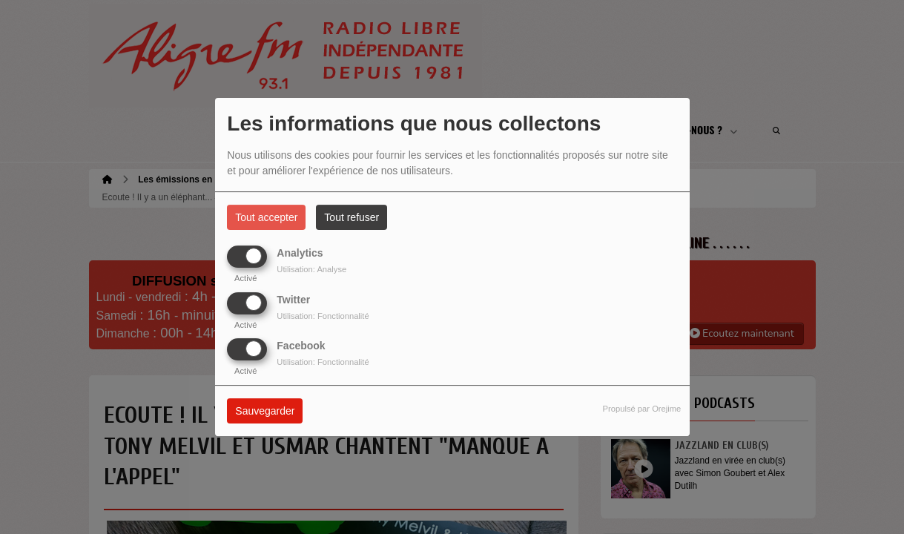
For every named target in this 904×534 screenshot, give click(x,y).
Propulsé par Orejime (642, 408)
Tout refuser (351, 217)
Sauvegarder (264, 411)
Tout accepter (266, 217)
